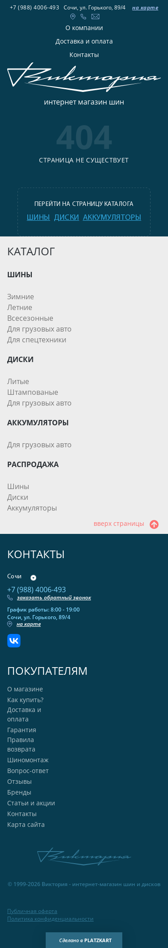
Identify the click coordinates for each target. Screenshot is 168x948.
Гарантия (21, 729)
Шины (18, 486)
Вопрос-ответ (28, 770)
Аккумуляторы (32, 508)
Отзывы (19, 781)
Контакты (84, 54)
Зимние (20, 296)
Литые (18, 381)
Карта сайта (26, 824)
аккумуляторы (112, 218)
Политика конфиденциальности (50, 918)
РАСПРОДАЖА (33, 464)
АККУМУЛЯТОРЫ (38, 423)
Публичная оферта (32, 911)
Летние (19, 307)
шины (38, 218)
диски (66, 218)
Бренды (19, 792)
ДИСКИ (20, 359)
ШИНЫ (20, 275)
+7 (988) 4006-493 (35, 7)
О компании (84, 27)
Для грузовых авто (39, 329)
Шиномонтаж (27, 760)
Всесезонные (30, 318)
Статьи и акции (31, 803)
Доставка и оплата (84, 41)
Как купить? (25, 699)
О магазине (25, 689)
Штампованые (32, 392)
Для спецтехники (36, 340)
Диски (17, 497)
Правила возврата (21, 744)
